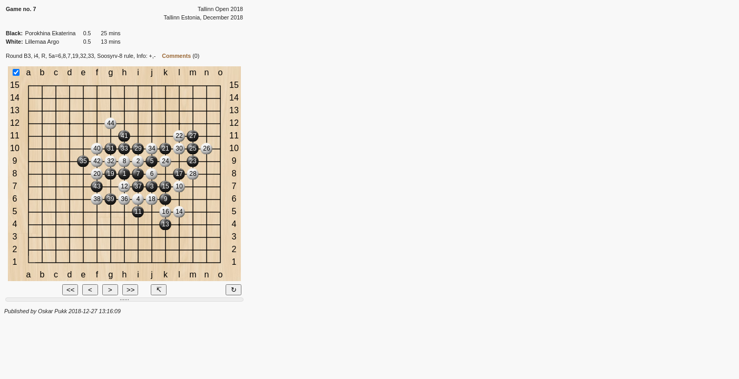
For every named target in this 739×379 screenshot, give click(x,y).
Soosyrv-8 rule (115, 56)
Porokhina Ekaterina (50, 33)
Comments (176, 56)
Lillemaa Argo (42, 41)
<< (70, 290)
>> (131, 290)
